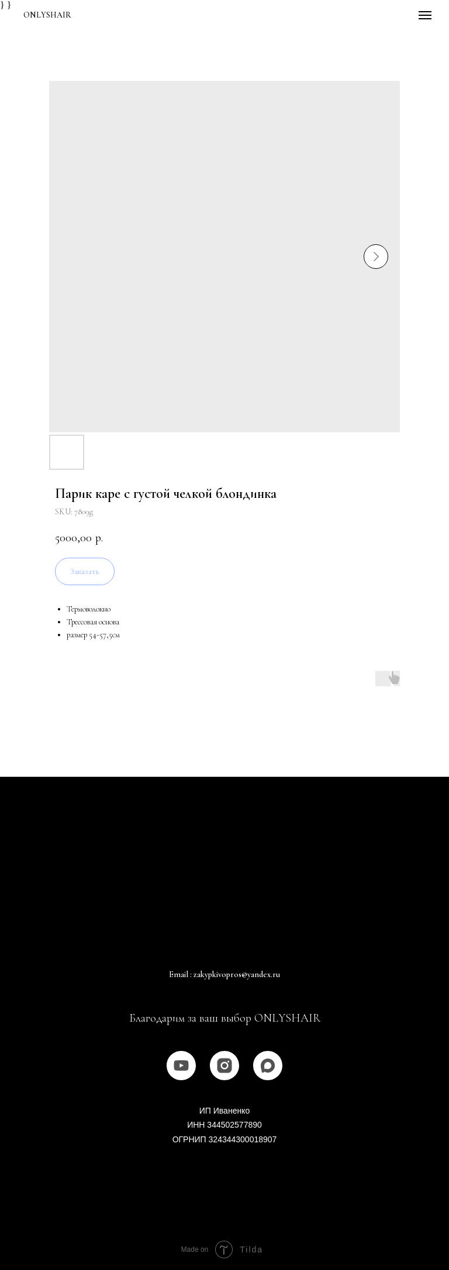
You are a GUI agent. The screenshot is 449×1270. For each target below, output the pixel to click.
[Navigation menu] (425, 15)
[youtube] (181, 1065)
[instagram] (224, 1065)
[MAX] (267, 1065)
